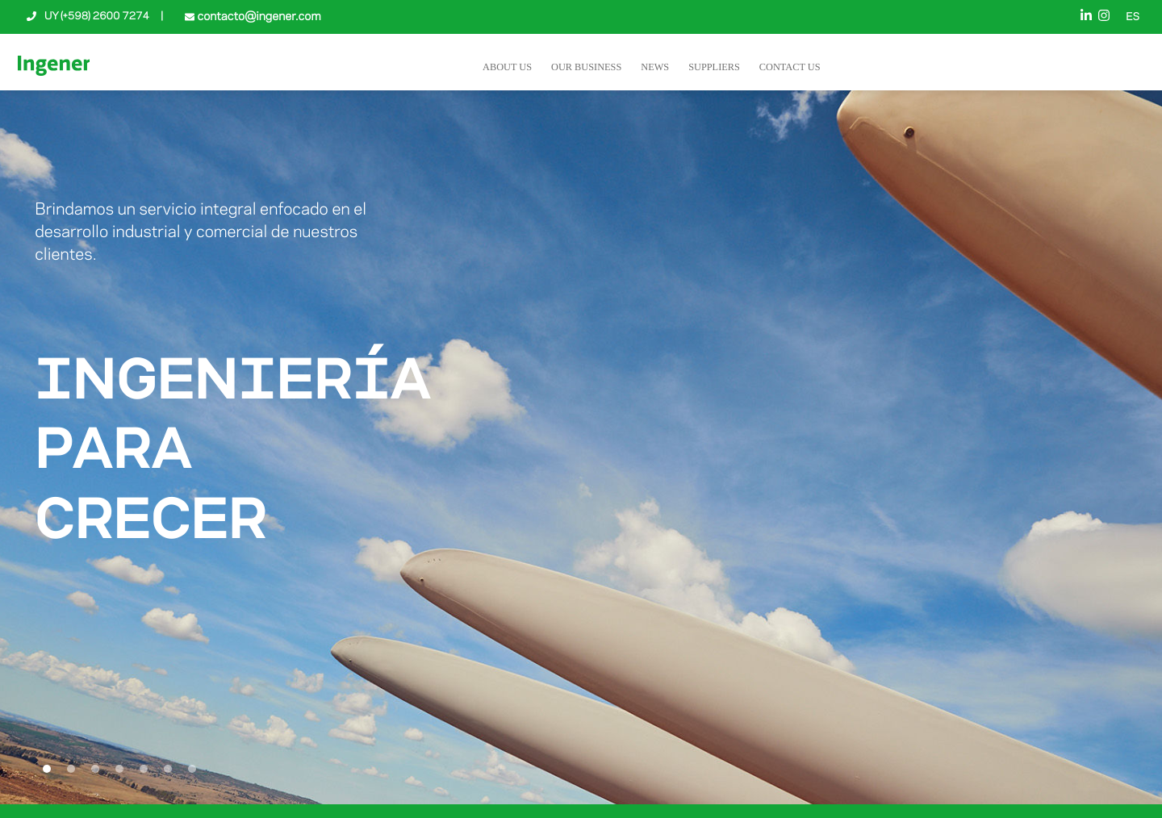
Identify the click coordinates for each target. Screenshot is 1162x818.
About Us (507, 67)
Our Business (586, 67)
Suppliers (714, 67)
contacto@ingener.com (257, 17)
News (655, 67)
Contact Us (790, 67)
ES (1132, 18)
